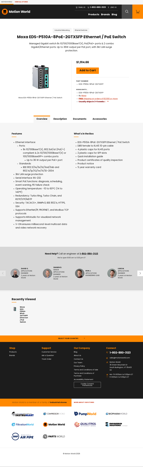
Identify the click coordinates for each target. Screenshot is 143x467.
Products (92, 14)
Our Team (78, 363)
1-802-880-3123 (89, 254)
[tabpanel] (71, 185)
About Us (77, 356)
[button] (79, 7)
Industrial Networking (62, 30)
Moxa (83, 96)
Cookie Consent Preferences (87, 385)
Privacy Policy (79, 366)
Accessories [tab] (100, 119)
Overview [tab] (41, 119)
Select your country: (71, 338)
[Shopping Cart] (137, 12)
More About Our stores (84, 402)
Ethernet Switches (81, 30)
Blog (112, 14)
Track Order (46, 359)
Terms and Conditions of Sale (86, 370)
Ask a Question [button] (48, 356)
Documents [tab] (79, 119)
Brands (103, 14)
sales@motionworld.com (120, 358)
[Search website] (126, 12)
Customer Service (49, 352)
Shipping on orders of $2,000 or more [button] (98, 99)
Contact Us (78, 359)
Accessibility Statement (83, 379)
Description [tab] (60, 119)
